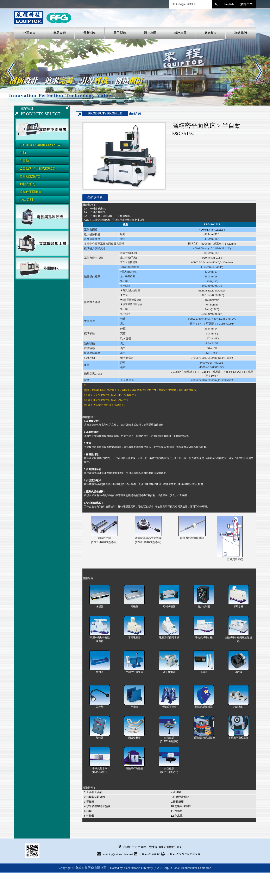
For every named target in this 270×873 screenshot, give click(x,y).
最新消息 (89, 32)
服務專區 (180, 32)
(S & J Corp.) (162, 867)
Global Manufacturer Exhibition (191, 867)
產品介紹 (59, 32)
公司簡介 (29, 32)
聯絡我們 (240, 32)
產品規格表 (95, 197)
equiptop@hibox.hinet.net (115, 854)
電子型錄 (120, 32)
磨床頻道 (210, 32)
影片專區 (150, 32)
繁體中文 (246, 4)
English (229, 4)
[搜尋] (190, 4)
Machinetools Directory (138, 867)
